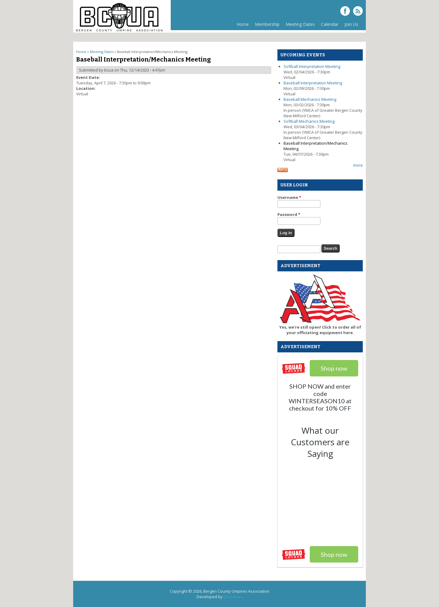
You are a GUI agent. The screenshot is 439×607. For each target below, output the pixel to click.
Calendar (329, 24)
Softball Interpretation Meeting (312, 66)
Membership (266, 25)
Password (288, 214)
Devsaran (232, 596)
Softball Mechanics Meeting (309, 121)
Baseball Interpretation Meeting (313, 83)
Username (289, 197)
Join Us (351, 24)
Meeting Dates (299, 25)
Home (243, 24)
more (358, 165)
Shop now (334, 554)
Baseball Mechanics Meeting (310, 99)
